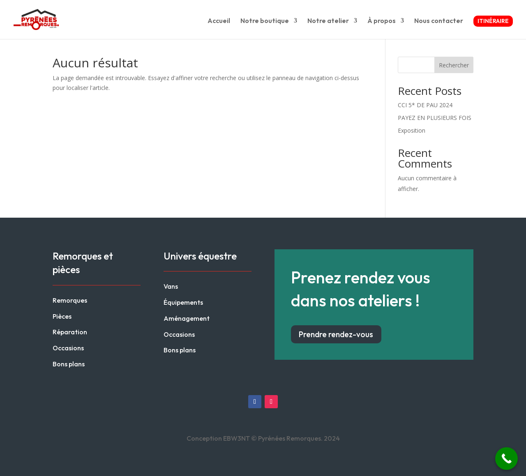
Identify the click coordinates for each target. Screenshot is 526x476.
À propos (381, 21)
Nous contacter (438, 21)
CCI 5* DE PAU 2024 (425, 105)
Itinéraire (493, 21)
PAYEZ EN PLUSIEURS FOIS (434, 118)
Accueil (219, 21)
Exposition (411, 130)
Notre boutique (264, 21)
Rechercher (454, 65)
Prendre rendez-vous (336, 334)
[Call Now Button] (506, 458)
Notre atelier (328, 21)
